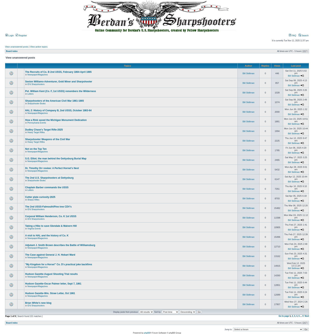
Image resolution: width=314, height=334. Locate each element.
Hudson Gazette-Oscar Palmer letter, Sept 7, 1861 (53, 283)
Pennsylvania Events (36, 123)
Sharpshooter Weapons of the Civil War (47, 139)
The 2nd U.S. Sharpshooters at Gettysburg (49, 177)
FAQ (292, 35)
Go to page (284, 316)
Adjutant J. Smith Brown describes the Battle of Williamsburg (60, 245)
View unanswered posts (16, 47)
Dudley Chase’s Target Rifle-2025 (44, 129)
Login (9, 35)
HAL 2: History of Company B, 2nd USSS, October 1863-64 (58, 110)
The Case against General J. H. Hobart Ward (50, 254)
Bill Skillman (248, 73)
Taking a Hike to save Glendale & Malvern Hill (51, 226)
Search (304, 35)
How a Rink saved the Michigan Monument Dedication (56, 120)
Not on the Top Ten (36, 149)
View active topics (38, 47)
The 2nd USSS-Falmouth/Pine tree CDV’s (48, 206)
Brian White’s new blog (38, 303)
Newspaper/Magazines (37, 75)
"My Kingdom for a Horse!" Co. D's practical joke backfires (58, 264)
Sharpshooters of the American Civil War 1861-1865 (54, 100)
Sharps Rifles (33, 200)
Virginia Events (34, 229)
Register (21, 35)
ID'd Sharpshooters (35, 84)
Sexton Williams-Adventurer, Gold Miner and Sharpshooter (58, 81)
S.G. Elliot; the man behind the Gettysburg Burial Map (55, 158)
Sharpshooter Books (36, 103)
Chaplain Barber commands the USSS (46, 187)
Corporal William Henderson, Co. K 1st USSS (50, 216)
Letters (30, 94)
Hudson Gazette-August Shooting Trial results (51, 274)
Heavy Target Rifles (36, 132)
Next (307, 316)
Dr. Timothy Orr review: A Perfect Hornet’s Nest (52, 168)
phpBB (147, 333)
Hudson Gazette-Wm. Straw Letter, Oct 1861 (50, 293)
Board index (12, 51)
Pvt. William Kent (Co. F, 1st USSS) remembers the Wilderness (60, 91)
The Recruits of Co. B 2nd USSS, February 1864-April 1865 (58, 72)
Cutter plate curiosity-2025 (40, 197)
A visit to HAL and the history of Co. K (46, 235)
